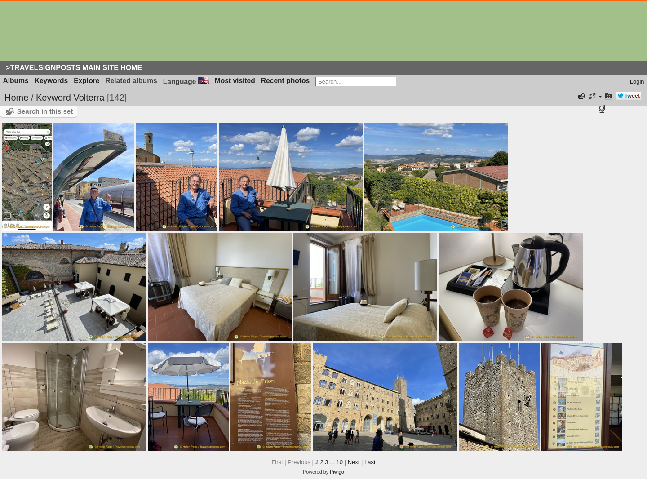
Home (16, 97)
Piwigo (337, 472)
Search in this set (45, 111)
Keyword (53, 97)
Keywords (51, 80)
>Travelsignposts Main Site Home (74, 67)
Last (370, 462)
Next (354, 462)
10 (340, 462)
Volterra (88, 97)
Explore (86, 80)
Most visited (235, 80)
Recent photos (285, 80)
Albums (16, 80)
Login (637, 81)
